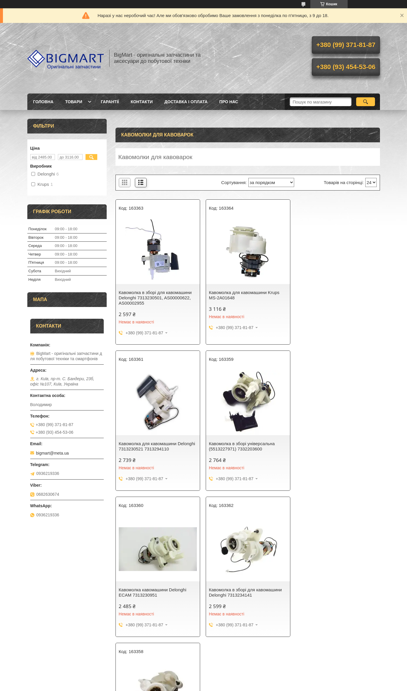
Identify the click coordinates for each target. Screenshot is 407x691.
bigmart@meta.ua (52, 453)
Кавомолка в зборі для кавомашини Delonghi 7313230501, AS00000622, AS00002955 (155, 298)
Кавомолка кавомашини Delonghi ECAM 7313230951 (242, 446)
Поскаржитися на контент (239, 685)
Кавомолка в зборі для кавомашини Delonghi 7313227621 (155, 592)
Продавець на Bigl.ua (203, 680)
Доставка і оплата (186, 101)
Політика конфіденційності (284, 685)
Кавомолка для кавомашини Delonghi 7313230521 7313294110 (337, 295)
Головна (43, 101)
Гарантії (110, 101)
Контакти (142, 101)
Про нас (228, 101)
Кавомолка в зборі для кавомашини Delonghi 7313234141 (335, 446)
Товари (73, 101)
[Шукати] (365, 101)
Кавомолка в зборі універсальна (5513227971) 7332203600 (152, 446)
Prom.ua (230, 675)
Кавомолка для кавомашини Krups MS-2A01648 (244, 295)
